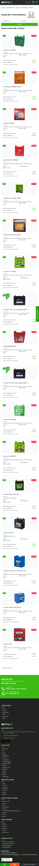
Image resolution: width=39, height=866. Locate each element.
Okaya (4, 792)
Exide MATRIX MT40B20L (10, 160)
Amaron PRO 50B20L (9, 419)
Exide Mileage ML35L (9, 346)
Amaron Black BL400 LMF (11, 494)
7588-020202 (21, 689)
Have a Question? (37, 314)
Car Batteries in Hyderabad (29, 854)
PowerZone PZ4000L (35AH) (12, 235)
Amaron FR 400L (8, 533)
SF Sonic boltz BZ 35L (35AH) (12, 607)
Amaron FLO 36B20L (9, 50)
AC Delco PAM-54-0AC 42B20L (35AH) (15, 383)
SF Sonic (4, 790)
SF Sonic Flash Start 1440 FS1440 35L (14, 571)
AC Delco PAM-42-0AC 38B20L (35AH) (15, 310)
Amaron (4, 785)
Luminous (4, 787)
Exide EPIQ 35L (7, 644)
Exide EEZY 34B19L (8, 123)
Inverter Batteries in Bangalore (10, 854)
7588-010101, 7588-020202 (10, 735)
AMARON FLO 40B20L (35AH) (12, 198)
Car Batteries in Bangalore (9, 853)
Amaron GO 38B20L (9, 456)
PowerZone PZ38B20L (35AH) (12, 87)
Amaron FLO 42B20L (9, 271)
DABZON (4, 794)
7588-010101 (10, 689)
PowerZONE (5, 789)
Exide (3, 783)
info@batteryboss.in (9, 738)
